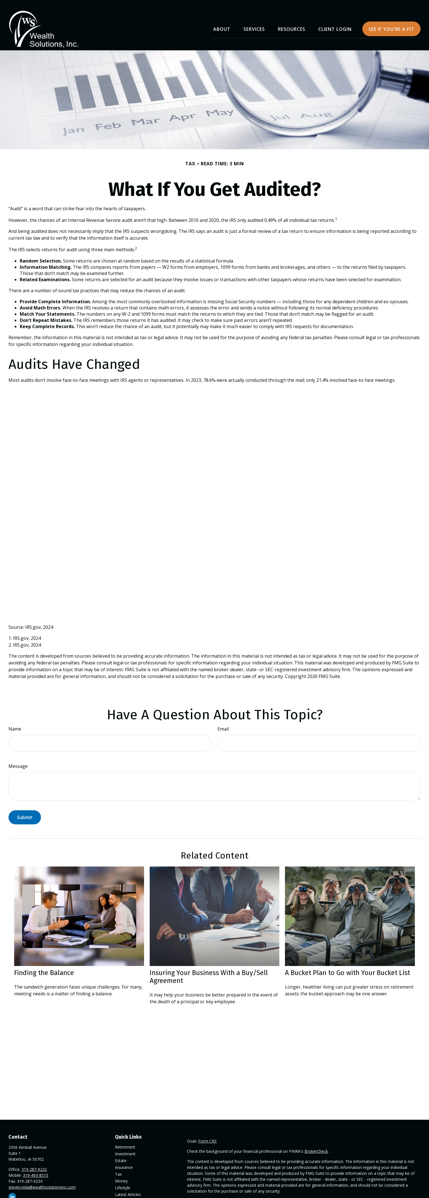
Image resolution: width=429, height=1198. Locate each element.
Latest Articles (128, 1187)
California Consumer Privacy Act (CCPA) (373, 1194)
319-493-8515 (35, 1168)
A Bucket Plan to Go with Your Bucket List (347, 966)
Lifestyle (122, 1180)
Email (223, 721)
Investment (125, 1146)
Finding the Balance (44, 966)
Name (14, 721)
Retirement (125, 1140)
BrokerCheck (316, 1144)
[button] (222, 21)
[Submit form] (24, 810)
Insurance (124, 1160)
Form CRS (207, 1134)
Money (121, 1174)
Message (18, 759)
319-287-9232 (34, 1162)
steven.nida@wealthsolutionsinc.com (42, 1180)
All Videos (123, 1194)
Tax (118, 1167)
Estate (121, 1153)
